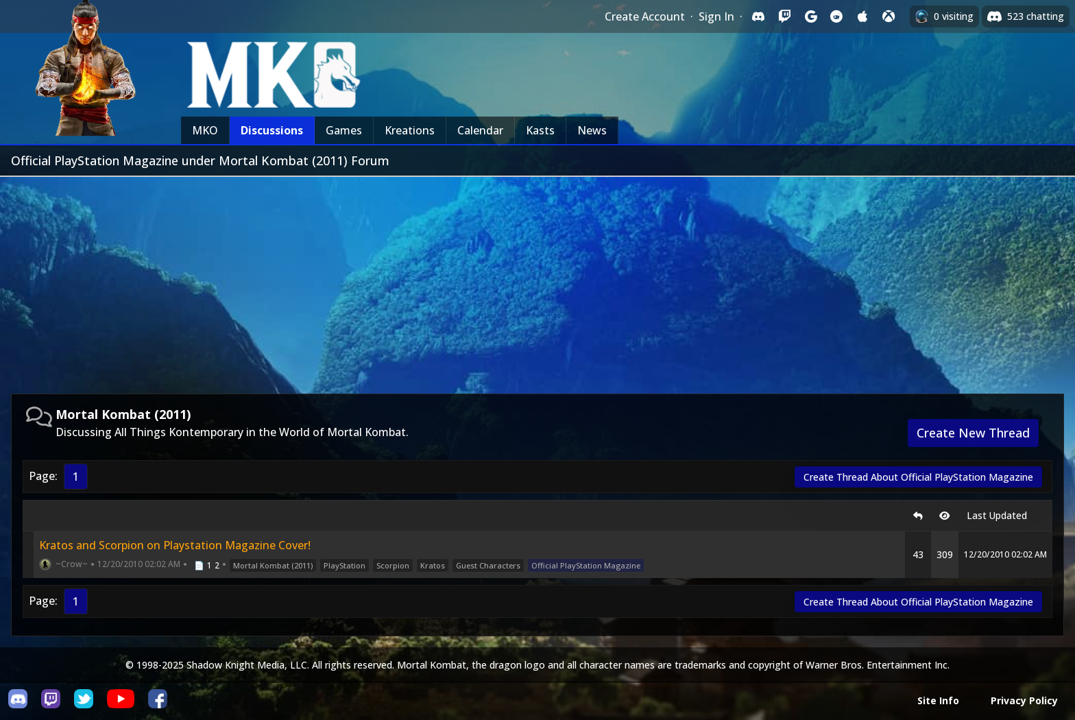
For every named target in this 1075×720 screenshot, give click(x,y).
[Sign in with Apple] (862, 16)
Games (344, 130)
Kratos (432, 565)
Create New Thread (973, 432)
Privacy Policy (1024, 700)
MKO (205, 130)
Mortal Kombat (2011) (273, 565)
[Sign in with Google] (810, 16)
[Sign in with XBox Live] (888, 16)
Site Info (938, 700)
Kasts (540, 130)
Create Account (645, 16)
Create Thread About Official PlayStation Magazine (918, 476)
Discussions (272, 130)
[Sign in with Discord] (758, 16)
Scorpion (392, 565)
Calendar (480, 130)
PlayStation (344, 565)
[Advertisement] (537, 280)
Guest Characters (488, 565)
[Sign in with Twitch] (784, 16)
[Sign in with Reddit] (836, 16)
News (592, 130)
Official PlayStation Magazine (585, 565)
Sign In (716, 16)
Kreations (410, 130)
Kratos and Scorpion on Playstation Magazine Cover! (175, 545)
